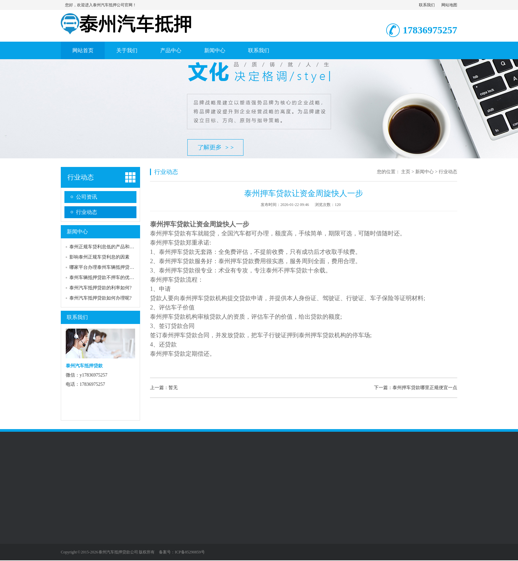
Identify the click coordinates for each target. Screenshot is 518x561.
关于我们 (126, 50)
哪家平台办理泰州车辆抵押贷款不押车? (109, 267)
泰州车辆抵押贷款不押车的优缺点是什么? (112, 277)
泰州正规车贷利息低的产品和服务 (104, 246)
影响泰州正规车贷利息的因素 (99, 257)
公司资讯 (86, 197)
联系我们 (427, 5)
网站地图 (449, 5)
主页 (405, 171)
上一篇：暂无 (164, 387)
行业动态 (80, 177)
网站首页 (82, 50)
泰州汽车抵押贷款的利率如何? (100, 287)
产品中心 (170, 50)
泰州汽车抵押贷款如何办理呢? (100, 298)
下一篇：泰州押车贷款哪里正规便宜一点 (415, 387)
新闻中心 (214, 50)
